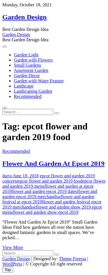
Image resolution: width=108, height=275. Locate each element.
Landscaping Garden (33, 91)
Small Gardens (27, 65)
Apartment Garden (31, 70)
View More (12, 247)
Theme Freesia (72, 258)
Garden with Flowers (33, 59)
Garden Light (26, 54)
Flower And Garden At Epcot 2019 (53, 163)
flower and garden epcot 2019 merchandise (49, 194)
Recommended (27, 96)
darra (7, 175)
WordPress (12, 263)
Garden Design (24, 17)
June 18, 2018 (25, 175)
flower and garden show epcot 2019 (46, 212)
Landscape (23, 85)
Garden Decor (27, 75)
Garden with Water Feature (39, 80)
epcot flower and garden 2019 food (50, 181)
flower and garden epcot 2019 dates (44, 191)
